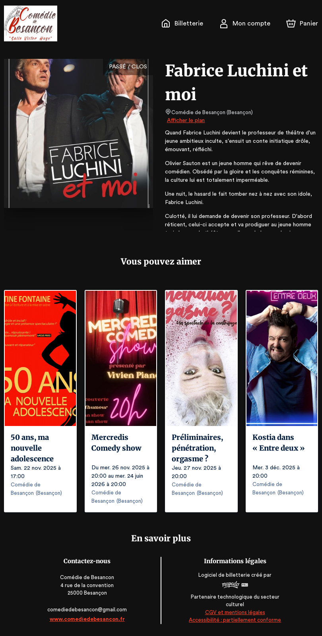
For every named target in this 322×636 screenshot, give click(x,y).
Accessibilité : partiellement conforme (234, 620)
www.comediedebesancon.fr (87, 619)
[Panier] (302, 23)
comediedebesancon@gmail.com (88, 610)
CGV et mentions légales (234, 612)
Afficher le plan (185, 120)
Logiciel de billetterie (224, 575)
